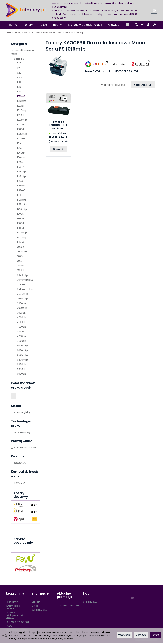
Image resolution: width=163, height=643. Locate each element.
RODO (9, 625)
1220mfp (22, 209)
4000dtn (22, 322)
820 (19, 68)
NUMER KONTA (39, 609)
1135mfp (22, 204)
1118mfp (21, 176)
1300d (20, 218)
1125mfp (21, 185)
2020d (20, 256)
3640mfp (22, 298)
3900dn (21, 303)
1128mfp (21, 190)
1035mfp (22, 138)
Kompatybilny (20, 412)
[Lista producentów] (114, 84)
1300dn (21, 223)
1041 (19, 143)
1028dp (21, 115)
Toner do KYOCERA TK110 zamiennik (58, 125)
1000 (19, 82)
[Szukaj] (136, 25)
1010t (20, 91)
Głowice (113, 25)
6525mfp (22, 355)
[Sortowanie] (143, 84)
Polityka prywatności (17, 621)
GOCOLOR (18, 463)
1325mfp (22, 237)
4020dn (21, 326)
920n (20, 77)
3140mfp (22, 284)
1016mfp (21, 96)
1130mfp (21, 199)
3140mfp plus (25, 289)
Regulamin (12, 601)
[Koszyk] (142, 25)
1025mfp (22, 110)
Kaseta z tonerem (23, 447)
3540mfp (22, 294)
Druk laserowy (20, 432)
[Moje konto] (148, 25)
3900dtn (22, 308)
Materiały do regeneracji (85, 25)
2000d (20, 246)
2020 (19, 260)
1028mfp (22, 119)
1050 (19, 148)
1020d (20, 105)
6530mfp (22, 359)
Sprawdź (58, 149)
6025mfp (22, 345)
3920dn (21, 312)
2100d (20, 265)
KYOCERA (18, 482)
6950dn (21, 364)
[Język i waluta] (154, 25)
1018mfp (21, 101)
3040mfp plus (25, 279)
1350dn (21, 242)
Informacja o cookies (13, 607)
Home (13, 25)
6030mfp (22, 350)
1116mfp (21, 171)
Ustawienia (124, 634)
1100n (20, 162)
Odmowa (141, 634)
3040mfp (22, 275)
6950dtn (22, 369)
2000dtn (22, 251)
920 (19, 72)
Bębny (57, 25)
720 (19, 63)
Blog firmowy (90, 601)
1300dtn (21, 228)
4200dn (21, 336)
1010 (19, 87)
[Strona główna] (26, 10)
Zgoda (155, 634)
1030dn (21, 129)
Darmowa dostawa (68, 605)
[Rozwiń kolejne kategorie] (127, 25)
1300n (20, 213)
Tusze (43, 25)
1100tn (20, 166)
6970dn (21, 373)
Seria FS (19, 58)
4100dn (21, 331)
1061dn (21, 157)
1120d (20, 181)
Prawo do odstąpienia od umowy (14, 615)
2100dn (21, 270)
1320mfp (22, 232)
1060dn (21, 152)
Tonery (28, 25)
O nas (35, 605)
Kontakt (36, 601)
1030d (20, 124)
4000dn (21, 317)
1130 (19, 195)
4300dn (21, 341)
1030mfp (22, 134)
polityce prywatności (61, 638)
